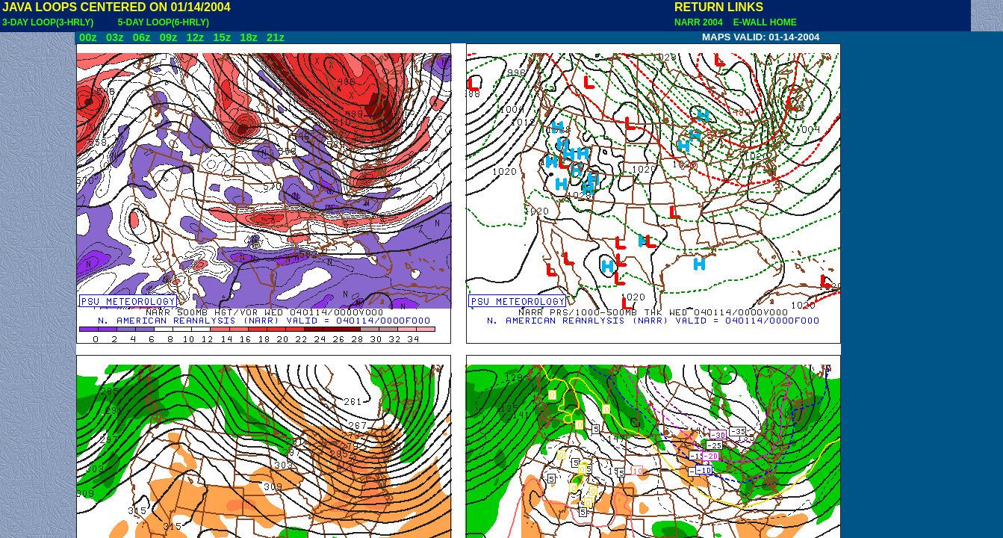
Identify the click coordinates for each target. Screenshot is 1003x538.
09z (169, 37)
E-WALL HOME (762, 22)
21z (276, 37)
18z (249, 37)
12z (195, 37)
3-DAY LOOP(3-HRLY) (47, 22)
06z (142, 37)
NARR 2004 (699, 22)
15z (222, 37)
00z (88, 37)
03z (115, 37)
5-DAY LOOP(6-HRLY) (163, 22)
